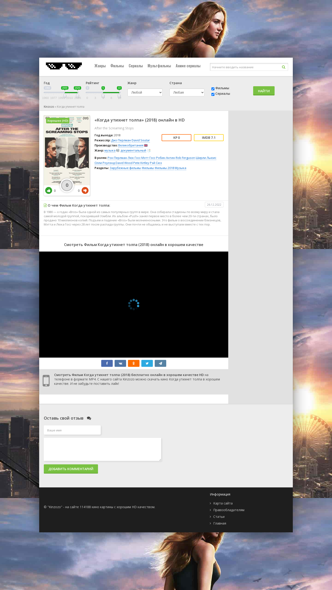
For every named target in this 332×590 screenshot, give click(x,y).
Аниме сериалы (188, 65)
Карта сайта (223, 503)
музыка (110, 150)
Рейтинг (92, 83)
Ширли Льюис (206, 158)
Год (47, 83)
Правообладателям (228, 510)
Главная (219, 523)
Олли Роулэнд (105, 163)
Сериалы (136, 65)
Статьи (219, 516)
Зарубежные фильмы (125, 168)
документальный (133, 150)
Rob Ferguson (185, 158)
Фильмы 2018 (164, 168)
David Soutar (141, 140)
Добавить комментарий (70, 469)
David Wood (124, 163)
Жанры (100, 65)
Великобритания (130, 145)
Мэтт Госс (148, 158)
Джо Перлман (121, 140)
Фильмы (117, 65)
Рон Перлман (117, 158)
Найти (264, 91)
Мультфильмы (159, 65)
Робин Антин (165, 158)
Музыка (180, 168)
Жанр (131, 83)
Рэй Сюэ (156, 163)
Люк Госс (134, 158)
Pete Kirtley (141, 163)
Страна (175, 83)
